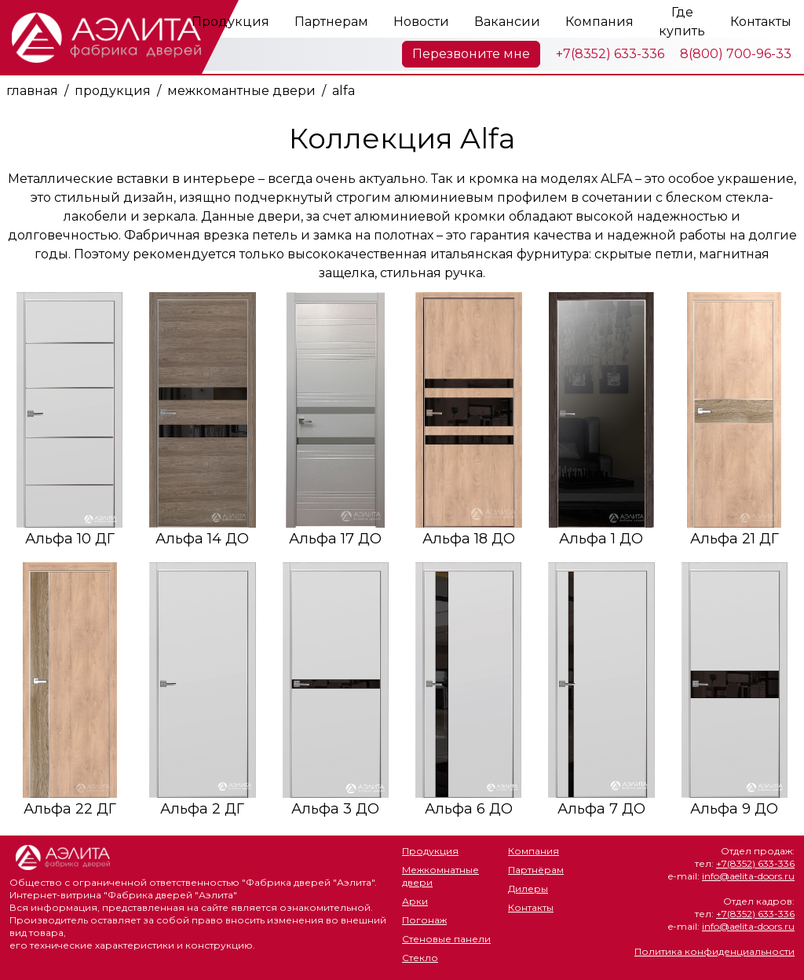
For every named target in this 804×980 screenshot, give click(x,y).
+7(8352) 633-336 (610, 53)
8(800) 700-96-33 (735, 53)
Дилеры (528, 888)
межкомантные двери (241, 90)
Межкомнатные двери (440, 876)
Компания (599, 21)
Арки (415, 901)
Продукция (230, 21)
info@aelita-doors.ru (748, 876)
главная (32, 90)
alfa (343, 90)
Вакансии (507, 21)
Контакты (760, 21)
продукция (113, 90)
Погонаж (424, 920)
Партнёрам (536, 870)
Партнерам (331, 21)
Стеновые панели (446, 939)
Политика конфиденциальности (714, 951)
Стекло (420, 958)
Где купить (682, 21)
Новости (421, 21)
